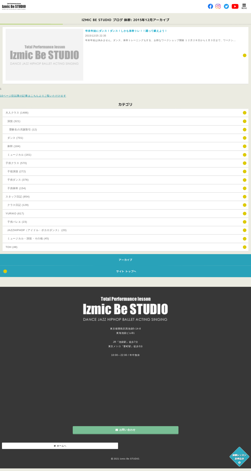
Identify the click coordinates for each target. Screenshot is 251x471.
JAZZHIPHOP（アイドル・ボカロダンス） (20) (36, 230)
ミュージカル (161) (18, 154)
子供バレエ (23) (16, 221)
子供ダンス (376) (17, 179)
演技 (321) (13, 121)
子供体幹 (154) (16, 188)
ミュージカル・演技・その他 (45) (27, 238)
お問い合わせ (125, 429)
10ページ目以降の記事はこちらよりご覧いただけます (33, 95)
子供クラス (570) (16, 163)
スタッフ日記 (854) (18, 196)
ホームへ (60, 446)
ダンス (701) (14, 137)
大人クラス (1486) (17, 112)
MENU (244, 6)
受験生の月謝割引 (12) (21, 129)
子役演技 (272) (16, 171)
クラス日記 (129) (17, 204)
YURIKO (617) (15, 213)
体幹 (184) (13, 146)
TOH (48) (11, 247)
